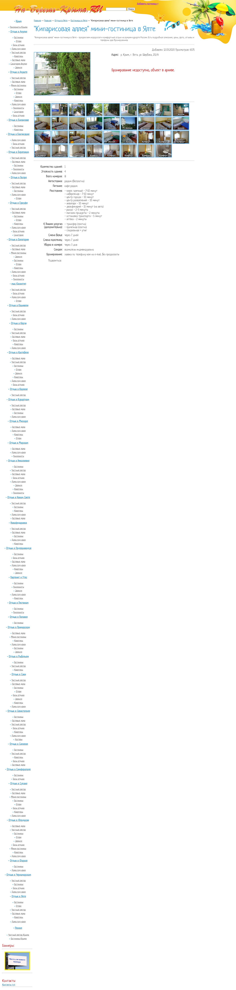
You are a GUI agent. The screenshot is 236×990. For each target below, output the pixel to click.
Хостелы (18, 739)
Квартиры (18, 56)
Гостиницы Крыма (19, 939)
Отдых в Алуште (18, 72)
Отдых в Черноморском (18, 874)
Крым (19, 21)
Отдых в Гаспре (19, 177)
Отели (18, 41)
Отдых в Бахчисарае (18, 134)
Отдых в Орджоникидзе (18, 548)
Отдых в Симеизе (19, 744)
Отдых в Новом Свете (18, 497)
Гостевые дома (18, 60)
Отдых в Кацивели (18, 305)
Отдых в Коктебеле (19, 352)
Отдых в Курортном (18, 399)
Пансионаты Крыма (18, 27)
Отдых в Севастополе (19, 711)
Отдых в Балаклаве (19, 120)
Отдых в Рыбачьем (19, 656)
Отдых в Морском (18, 443)
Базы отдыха (18, 45)
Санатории (18, 112)
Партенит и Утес (18, 577)
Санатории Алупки (19, 64)
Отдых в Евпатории (19, 239)
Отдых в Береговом (18, 152)
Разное (18, 928)
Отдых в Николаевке (18, 460)
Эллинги (18, 67)
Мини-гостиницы (18, 85)
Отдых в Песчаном (18, 603)
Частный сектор (19, 52)
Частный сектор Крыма (18, 935)
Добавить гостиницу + (147, 4)
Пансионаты (18, 108)
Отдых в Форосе (18, 860)
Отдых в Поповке (19, 617)
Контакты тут (8, 985)
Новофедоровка (19, 523)
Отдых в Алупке (18, 31)
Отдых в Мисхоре (18, 421)
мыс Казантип (18, 283)
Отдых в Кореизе (19, 389)
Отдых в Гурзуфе (19, 203)
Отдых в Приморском (19, 627)
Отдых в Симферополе (19, 769)
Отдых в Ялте (19, 896)
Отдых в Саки (19, 674)
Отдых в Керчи (18, 323)
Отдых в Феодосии (19, 820)
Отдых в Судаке (18, 783)
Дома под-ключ (19, 49)
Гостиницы (18, 37)
